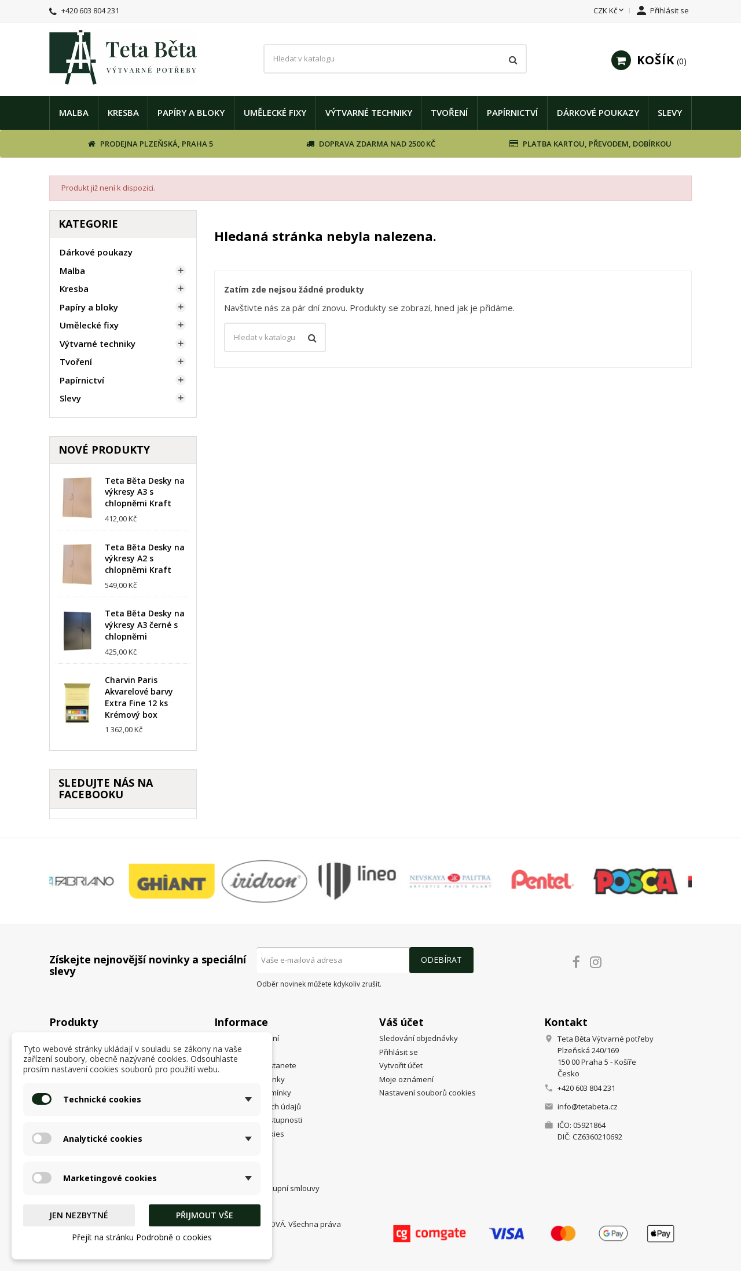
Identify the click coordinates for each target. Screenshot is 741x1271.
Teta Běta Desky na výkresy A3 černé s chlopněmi (145, 625)
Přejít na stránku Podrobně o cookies (142, 1237)
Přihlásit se (398, 1052)
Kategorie (88, 224)
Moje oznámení (406, 1079)
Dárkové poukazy (598, 112)
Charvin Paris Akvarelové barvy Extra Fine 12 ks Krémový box (139, 696)
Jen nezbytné (78, 1215)
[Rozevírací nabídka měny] (609, 11)
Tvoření (449, 112)
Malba (74, 112)
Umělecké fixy (275, 112)
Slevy (670, 112)
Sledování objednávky (418, 1038)
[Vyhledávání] (395, 59)
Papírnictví (512, 112)
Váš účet (401, 1022)
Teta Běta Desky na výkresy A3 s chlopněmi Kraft (145, 492)
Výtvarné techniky (368, 112)
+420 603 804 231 (90, 10)
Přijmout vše (204, 1215)
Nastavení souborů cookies (427, 1092)
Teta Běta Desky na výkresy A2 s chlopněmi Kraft (145, 559)
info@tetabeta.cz (587, 1106)
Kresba (123, 112)
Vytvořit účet (401, 1065)
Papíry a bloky (191, 112)
